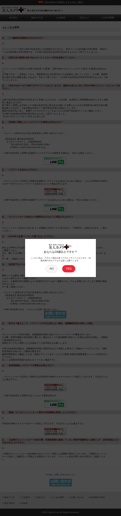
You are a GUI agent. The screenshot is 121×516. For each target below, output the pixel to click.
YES (68, 268)
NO (52, 268)
